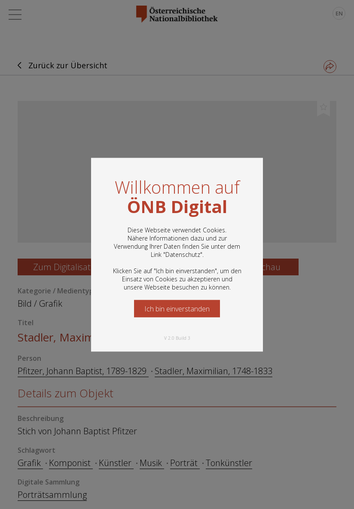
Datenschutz (182, 254)
